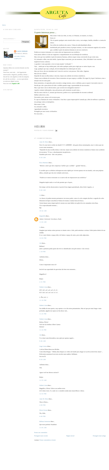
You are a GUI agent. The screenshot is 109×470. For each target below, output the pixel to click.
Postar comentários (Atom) (48, 440)
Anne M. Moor (43, 142)
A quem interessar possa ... (45, 32)
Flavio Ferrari (43, 410)
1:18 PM (42, 251)
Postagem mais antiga (99, 436)
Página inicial (70, 436)
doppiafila (42, 216)
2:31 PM (42, 282)
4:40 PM (42, 416)
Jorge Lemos (43, 346)
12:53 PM (42, 394)
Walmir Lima (43, 287)
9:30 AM (42, 157)
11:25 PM (42, 314)
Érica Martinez (43, 162)
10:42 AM (43, 211)
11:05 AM (42, 427)
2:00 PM (42, 405)
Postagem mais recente (41, 436)
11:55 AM (42, 380)
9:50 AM (42, 359)
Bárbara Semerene (44, 421)
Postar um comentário (40, 432)
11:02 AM (42, 222)
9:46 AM (42, 190)
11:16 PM (42, 300)
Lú (40, 195)
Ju (40, 227)
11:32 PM (42, 330)
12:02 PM (42, 238)
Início (4, 25)
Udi (40, 243)
